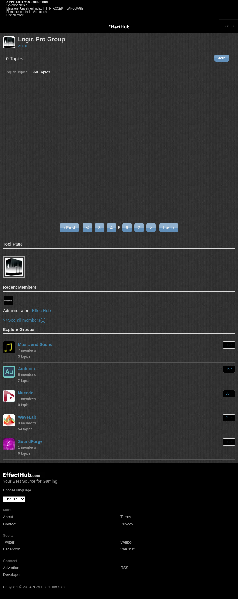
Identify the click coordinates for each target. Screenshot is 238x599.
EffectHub (41, 310)
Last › (168, 227)
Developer (12, 574)
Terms (125, 517)
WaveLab (27, 417)
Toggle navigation (7, 25)
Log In (229, 26)
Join (221, 58)
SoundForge (30, 441)
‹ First (69, 227)
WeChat (127, 549)
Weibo (126, 542)
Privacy (126, 524)
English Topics (16, 72)
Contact (9, 524)
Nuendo (25, 393)
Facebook (11, 549)
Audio (22, 46)
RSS (124, 567)
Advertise (11, 567)
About (8, 517)
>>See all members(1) (24, 320)
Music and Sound (35, 344)
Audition (26, 368)
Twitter (8, 542)
